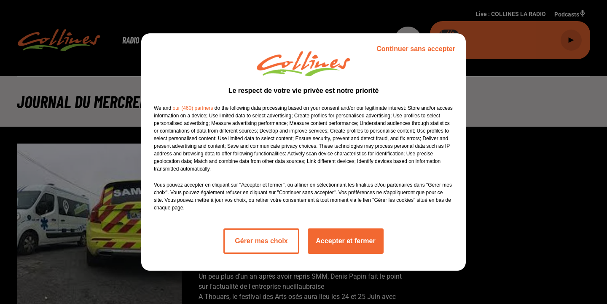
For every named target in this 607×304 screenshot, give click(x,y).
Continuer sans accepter (415, 48)
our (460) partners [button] (192, 108)
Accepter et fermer (345, 240)
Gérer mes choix (261, 240)
